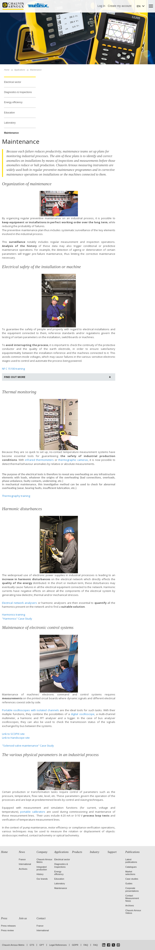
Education (9, 112)
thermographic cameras (73, 460)
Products (77, 852)
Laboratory (10, 122)
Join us (23, 918)
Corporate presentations (132, 889)
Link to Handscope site (16, 737)
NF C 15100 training (13, 368)
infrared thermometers (39, 460)
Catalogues (131, 867)
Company (42, 852)
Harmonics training (13, 614)
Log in (101, 5)
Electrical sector (12, 82)
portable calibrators (32, 812)
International (25, 864)
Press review (7, 930)
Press (4, 918)
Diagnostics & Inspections (18, 92)
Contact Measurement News (132, 898)
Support (112, 852)
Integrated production (42, 868)
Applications (61, 852)
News (22, 852)
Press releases (8, 926)
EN (138, 6)
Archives (23, 869)
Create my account (120, 5)
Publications (132, 852)
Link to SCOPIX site (13, 734)
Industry (94, 852)
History (40, 874)
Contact (41, 918)
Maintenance (11, 132)
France (22, 859)
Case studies (131, 879)
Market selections (130, 872)
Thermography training (16, 496)
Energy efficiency (13, 102)
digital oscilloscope (82, 714)
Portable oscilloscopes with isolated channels (30, 710)
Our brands (42, 879)
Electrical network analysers (19, 603)
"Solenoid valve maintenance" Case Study (28, 745)
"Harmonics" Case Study (17, 618)
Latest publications (131, 860)
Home (6, 70)
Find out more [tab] (14, 377)
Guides (128, 883)
